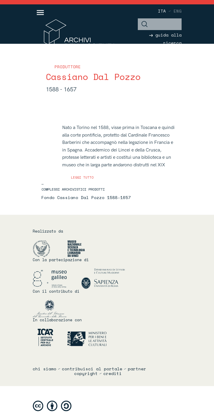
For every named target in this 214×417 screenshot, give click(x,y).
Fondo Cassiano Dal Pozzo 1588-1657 (86, 197)
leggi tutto (82, 177)
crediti (112, 373)
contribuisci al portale (92, 369)
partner (137, 369)
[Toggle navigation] (40, 12)
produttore (68, 67)
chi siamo (44, 369)
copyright (86, 373)
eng (178, 11)
